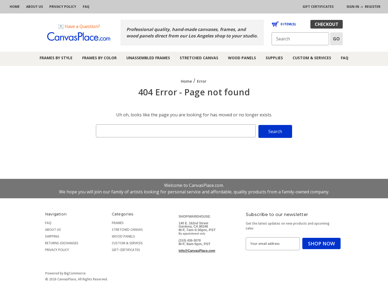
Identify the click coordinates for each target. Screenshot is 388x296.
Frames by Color (99, 57)
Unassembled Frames (148, 57)
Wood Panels (242, 57)
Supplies (274, 57)
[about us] (34, 6)
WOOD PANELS (123, 236)
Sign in (353, 6)
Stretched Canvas (199, 57)
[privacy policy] (62, 6)
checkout (326, 24)
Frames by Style (56, 57)
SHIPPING (52, 236)
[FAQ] (86, 6)
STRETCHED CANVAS (127, 229)
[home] (14, 6)
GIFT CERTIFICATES (126, 249)
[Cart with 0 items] (284, 24)
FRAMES (118, 222)
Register (372, 6)
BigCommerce (75, 272)
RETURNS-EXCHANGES (61, 242)
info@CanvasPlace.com (197, 250)
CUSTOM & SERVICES (127, 242)
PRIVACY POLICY (57, 249)
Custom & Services (312, 57)
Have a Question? (79, 26)
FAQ (344, 57)
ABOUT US (53, 229)
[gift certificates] (318, 6)
